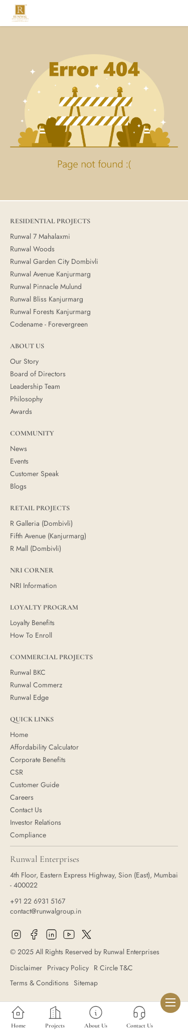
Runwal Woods (32, 249)
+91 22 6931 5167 (37, 901)
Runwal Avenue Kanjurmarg (50, 274)
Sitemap (86, 983)
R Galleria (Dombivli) (41, 523)
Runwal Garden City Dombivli (54, 261)
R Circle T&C (113, 968)
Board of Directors (38, 374)
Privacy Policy (68, 968)
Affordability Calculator (44, 747)
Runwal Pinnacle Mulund (46, 286)
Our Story (24, 361)
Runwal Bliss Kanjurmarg (46, 299)
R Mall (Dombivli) (35, 548)
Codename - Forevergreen (49, 324)
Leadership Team (35, 386)
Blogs (18, 486)
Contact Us (26, 810)
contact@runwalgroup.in (45, 911)
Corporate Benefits (38, 760)
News (18, 449)
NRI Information (33, 585)
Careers (22, 797)
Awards (21, 411)
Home (19, 734)
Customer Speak (34, 474)
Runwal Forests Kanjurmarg (50, 312)
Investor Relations (35, 822)
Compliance (28, 835)
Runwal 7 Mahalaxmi (40, 236)
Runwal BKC (28, 672)
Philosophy (26, 399)
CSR (16, 772)
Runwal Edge (29, 697)
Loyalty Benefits (32, 623)
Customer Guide (34, 785)
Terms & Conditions (39, 983)
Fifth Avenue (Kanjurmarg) (48, 536)
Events (19, 461)
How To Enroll (31, 635)
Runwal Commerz (36, 685)
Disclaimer (26, 968)
